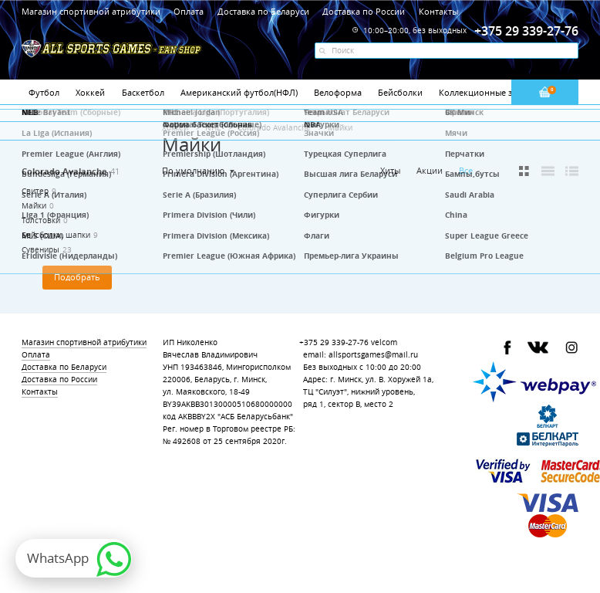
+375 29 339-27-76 (334, 342)
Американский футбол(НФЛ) (239, 92)
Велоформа (338, 92)
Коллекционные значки (488, 92)
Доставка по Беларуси (263, 11)
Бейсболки (400, 92)
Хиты (390, 170)
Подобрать (77, 277)
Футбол (44, 92)
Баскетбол (143, 92)
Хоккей (90, 92)
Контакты (438, 11)
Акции (429, 170)
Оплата (189, 11)
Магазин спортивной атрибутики (92, 11)
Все (466, 170)
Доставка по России (363, 11)
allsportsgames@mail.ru (373, 355)
